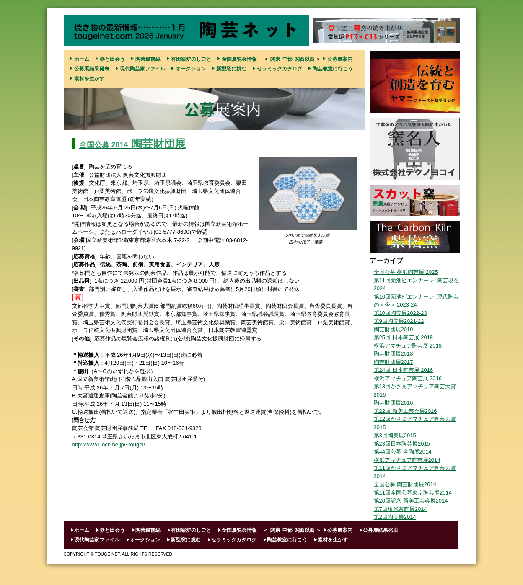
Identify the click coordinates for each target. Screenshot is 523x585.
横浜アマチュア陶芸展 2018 (408, 346)
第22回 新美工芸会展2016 (405, 411)
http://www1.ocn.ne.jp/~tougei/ (108, 444)
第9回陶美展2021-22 (399, 321)
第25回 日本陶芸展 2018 (403, 337)
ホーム (81, 59)
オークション (191, 69)
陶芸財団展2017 (393, 362)
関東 (275, 59)
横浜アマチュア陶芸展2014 (407, 460)
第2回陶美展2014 (395, 517)
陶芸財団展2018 (393, 353)
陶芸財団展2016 (393, 402)
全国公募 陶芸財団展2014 (405, 484)
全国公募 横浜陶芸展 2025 (406, 272)
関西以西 (305, 59)
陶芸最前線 (148, 59)
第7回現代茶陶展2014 (400, 509)
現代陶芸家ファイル (142, 69)
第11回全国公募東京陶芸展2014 (413, 493)
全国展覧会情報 (239, 59)
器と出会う (112, 59)
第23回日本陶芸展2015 (402, 444)
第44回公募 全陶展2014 (403, 451)
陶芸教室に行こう (333, 69)
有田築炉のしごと (191, 59)
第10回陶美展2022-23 (400, 313)
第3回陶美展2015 (395, 435)
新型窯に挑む (231, 69)
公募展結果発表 (91, 69)
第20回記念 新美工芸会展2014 (411, 500)
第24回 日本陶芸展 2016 (403, 370)
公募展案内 (339, 59)
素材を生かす (89, 79)
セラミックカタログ (279, 69)
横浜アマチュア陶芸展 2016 (408, 378)
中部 (287, 59)
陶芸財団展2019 (393, 329)
